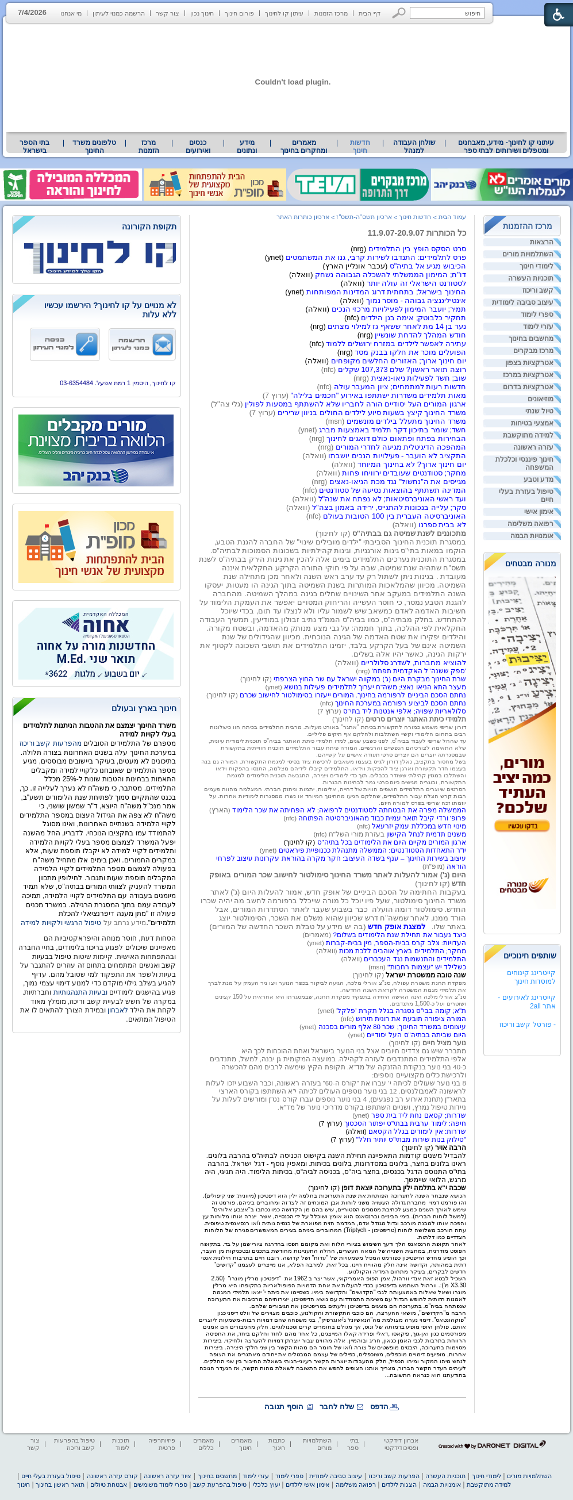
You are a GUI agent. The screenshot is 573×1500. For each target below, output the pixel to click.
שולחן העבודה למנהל (414, 147)
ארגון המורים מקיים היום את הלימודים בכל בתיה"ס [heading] (391, 842)
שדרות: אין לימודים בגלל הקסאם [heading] (417, 1131)
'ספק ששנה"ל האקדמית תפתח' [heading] (418, 670)
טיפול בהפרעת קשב (220, 1484)
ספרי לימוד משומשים (160, 1484)
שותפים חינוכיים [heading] (529, 955)
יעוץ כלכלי (266, 1484)
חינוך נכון (202, 13)
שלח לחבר (337, 1406)
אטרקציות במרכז (528, 375)
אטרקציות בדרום (528, 387)
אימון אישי (538, 512)
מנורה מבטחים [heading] (530, 563)
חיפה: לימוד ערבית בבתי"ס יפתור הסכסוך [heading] (405, 1123)
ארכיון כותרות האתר (302, 216)
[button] (399, 13)
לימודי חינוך (536, 266)
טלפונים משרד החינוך (94, 147)
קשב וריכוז (537, 290)
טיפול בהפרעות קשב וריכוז (74, 1444)
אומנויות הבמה (531, 536)
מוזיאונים (540, 399)
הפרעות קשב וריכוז (394, 1475)
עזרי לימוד (538, 327)
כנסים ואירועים (198, 147)
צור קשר (167, 13)
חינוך (23, 1484)
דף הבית (369, 13)
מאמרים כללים (203, 1444)
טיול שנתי (539, 411)
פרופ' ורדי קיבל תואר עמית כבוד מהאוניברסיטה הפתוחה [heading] (382, 818)
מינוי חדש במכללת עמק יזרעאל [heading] (419, 826)
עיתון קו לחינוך (284, 13)
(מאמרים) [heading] (318, 934)
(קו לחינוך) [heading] (257, 679)
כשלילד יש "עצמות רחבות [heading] (426, 967)
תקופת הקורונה (149, 226)
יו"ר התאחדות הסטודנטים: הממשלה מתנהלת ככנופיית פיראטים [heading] (372, 850)
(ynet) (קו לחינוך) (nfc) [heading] (336, 695)
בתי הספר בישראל (34, 147)
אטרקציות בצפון (529, 363)
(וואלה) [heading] (327, 950)
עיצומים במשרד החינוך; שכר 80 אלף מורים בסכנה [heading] (392, 1026)
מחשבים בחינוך (531, 339)
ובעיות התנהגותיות (79, 992)
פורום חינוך (239, 13)
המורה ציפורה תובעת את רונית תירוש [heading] (411, 1018)
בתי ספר (353, 1444)
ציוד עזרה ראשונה (167, 1475)
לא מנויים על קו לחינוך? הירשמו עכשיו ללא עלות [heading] (110, 310)
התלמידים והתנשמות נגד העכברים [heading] (415, 959)
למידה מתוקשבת (528, 435)
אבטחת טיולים (108, 1484)
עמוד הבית (452, 216)
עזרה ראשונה (533, 447)
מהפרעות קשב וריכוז (51, 743)
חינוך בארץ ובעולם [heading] (143, 708)
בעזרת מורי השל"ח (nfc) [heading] (349, 834)
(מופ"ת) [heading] (434, 866)
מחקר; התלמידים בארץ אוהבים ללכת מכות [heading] (402, 950)
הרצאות (541, 242)
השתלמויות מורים (527, 254)
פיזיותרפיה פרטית (161, 1444)
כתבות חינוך (276, 1444)
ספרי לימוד (537, 314)
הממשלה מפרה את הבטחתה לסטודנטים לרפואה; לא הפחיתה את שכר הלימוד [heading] (349, 810)
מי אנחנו (71, 13)
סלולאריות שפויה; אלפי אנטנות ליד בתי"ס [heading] (404, 711)
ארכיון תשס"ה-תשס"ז (364, 216)
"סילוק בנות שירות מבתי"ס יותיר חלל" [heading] (411, 1139)
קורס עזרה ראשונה (112, 1475)
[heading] (300, 842)
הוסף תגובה (283, 1406)
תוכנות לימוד (120, 1444)
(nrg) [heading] (363, 670)
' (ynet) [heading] (327, 1010)
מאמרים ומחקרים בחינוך (303, 147)
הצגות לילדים (399, 1484)
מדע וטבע (538, 479)
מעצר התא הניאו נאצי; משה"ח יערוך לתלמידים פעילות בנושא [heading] (375, 687)
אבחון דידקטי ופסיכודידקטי (401, 1444)
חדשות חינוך (360, 147)
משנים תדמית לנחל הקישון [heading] (426, 834)
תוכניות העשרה (530, 278)
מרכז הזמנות (331, 13)
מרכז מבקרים (533, 351)
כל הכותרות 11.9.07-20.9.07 (417, 232)
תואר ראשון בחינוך (60, 1484)
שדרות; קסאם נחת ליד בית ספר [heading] (418, 1115)
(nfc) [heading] (290, 818)
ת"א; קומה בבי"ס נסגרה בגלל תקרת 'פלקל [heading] (401, 1010)
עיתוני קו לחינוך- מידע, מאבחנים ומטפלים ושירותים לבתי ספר (506, 147)
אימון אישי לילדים (307, 1484)
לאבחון (117, 1010)
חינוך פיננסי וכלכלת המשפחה (524, 463)
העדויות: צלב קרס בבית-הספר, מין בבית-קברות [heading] (396, 942)
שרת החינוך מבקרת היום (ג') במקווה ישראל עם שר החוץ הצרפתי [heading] (370, 679)
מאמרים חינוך (241, 1444)
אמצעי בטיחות (532, 423)
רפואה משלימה (530, 524)
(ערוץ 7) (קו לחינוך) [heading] (332, 757)
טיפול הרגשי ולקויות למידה (61, 923)
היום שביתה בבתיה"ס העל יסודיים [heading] (416, 1034)
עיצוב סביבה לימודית (522, 302)
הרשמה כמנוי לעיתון (119, 13)
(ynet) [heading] (269, 850)
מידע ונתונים (247, 147)
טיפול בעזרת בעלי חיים (526, 496)
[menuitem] (506, 147)
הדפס (379, 1406)
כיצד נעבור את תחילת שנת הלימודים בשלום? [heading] (399, 934)
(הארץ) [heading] (220, 810)
